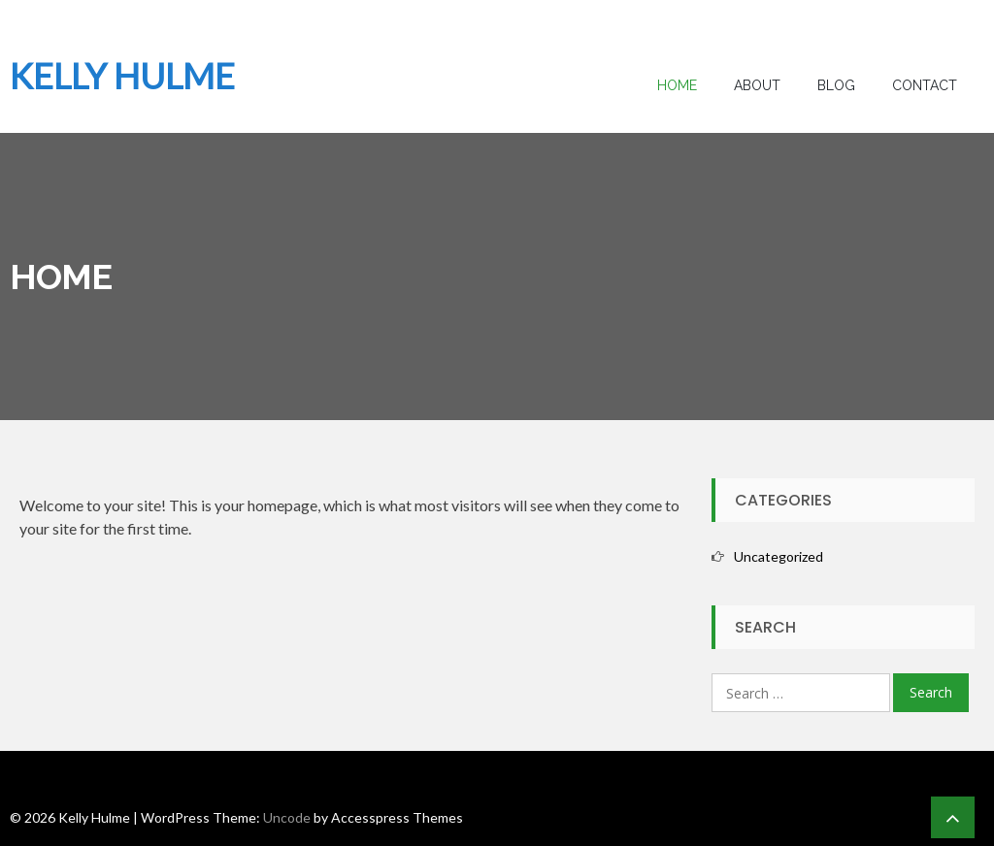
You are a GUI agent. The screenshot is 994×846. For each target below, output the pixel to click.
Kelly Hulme (122, 75)
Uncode (287, 817)
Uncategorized (778, 556)
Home (677, 85)
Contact (924, 85)
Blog (836, 85)
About (757, 85)
